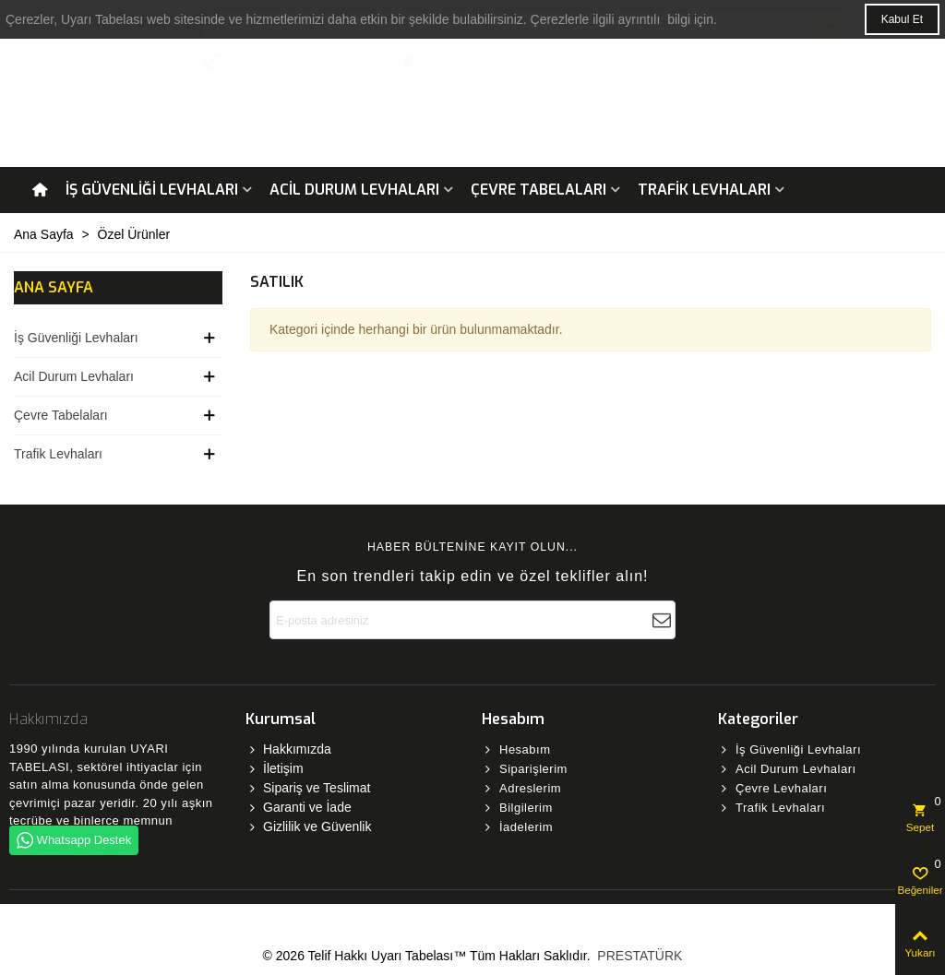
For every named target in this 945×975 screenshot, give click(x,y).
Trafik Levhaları (704, 189)
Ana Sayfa (53, 287)
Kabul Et (902, 19)
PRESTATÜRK (637, 955)
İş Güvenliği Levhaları (152, 189)
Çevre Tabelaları (538, 189)
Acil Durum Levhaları (354, 189)
